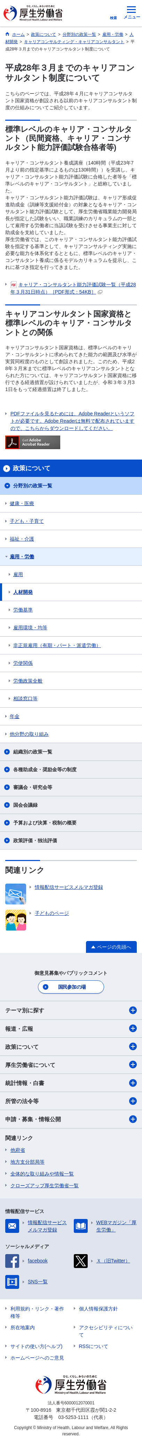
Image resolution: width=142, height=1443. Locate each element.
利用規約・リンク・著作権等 (37, 1312)
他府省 (17, 1150)
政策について (71, 1046)
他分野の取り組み (29, 734)
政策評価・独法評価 (35, 840)
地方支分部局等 (27, 1162)
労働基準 (23, 610)
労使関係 (23, 663)
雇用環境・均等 (30, 627)
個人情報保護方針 (98, 1309)
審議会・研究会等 (32, 787)
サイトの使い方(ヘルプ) (36, 1346)
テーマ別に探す (71, 1010)
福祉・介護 (22, 539)
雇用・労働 (22, 556)
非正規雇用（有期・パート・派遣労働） (57, 645)
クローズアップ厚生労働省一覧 (44, 1185)
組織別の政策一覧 (32, 752)
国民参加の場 (72, 987)
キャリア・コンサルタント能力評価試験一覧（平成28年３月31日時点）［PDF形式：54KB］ (73, 288)
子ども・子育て (27, 521)
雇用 (18, 574)
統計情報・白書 (71, 1083)
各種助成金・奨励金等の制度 (45, 769)
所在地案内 (22, 1327)
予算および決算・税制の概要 (45, 823)
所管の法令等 (71, 1101)
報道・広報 (71, 1028)
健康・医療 (22, 503)
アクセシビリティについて (106, 1331)
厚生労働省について (71, 1064)
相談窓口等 (25, 698)
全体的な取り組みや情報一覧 (42, 1174)
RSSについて (94, 1346)
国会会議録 (25, 805)
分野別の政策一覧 (32, 485)
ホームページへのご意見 (37, 1358)
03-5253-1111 (73, 1417)
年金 (14, 716)
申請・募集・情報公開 (71, 1119)
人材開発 (23, 592)
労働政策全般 (27, 681)
